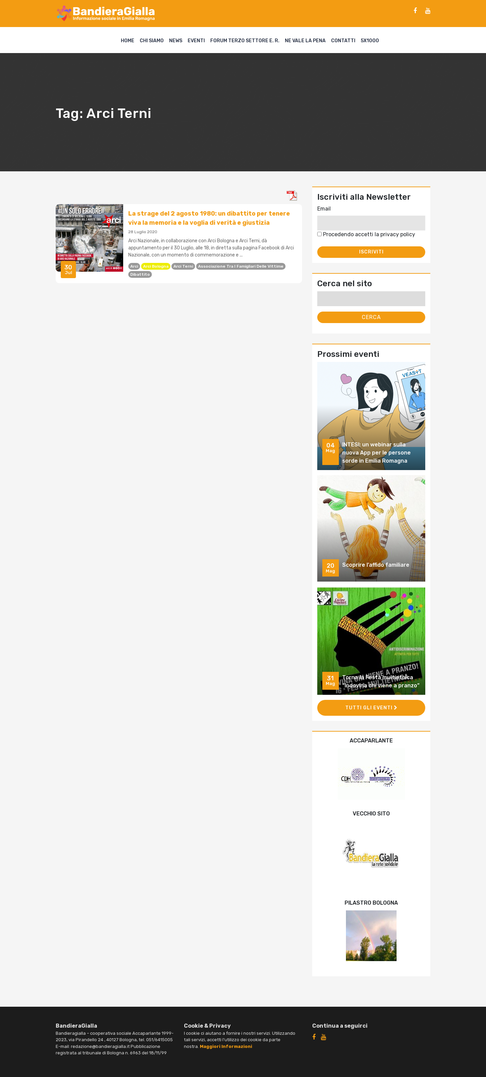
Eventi (196, 41)
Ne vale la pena (305, 41)
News (175, 41)
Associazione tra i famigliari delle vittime (241, 266)
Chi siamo (152, 41)
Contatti (343, 41)
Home (127, 41)
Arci (134, 266)
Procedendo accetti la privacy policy (366, 234)
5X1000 (370, 41)
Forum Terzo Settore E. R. (244, 41)
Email (324, 208)
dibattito (140, 274)
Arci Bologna (155, 266)
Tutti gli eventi (371, 708)
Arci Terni (183, 266)
